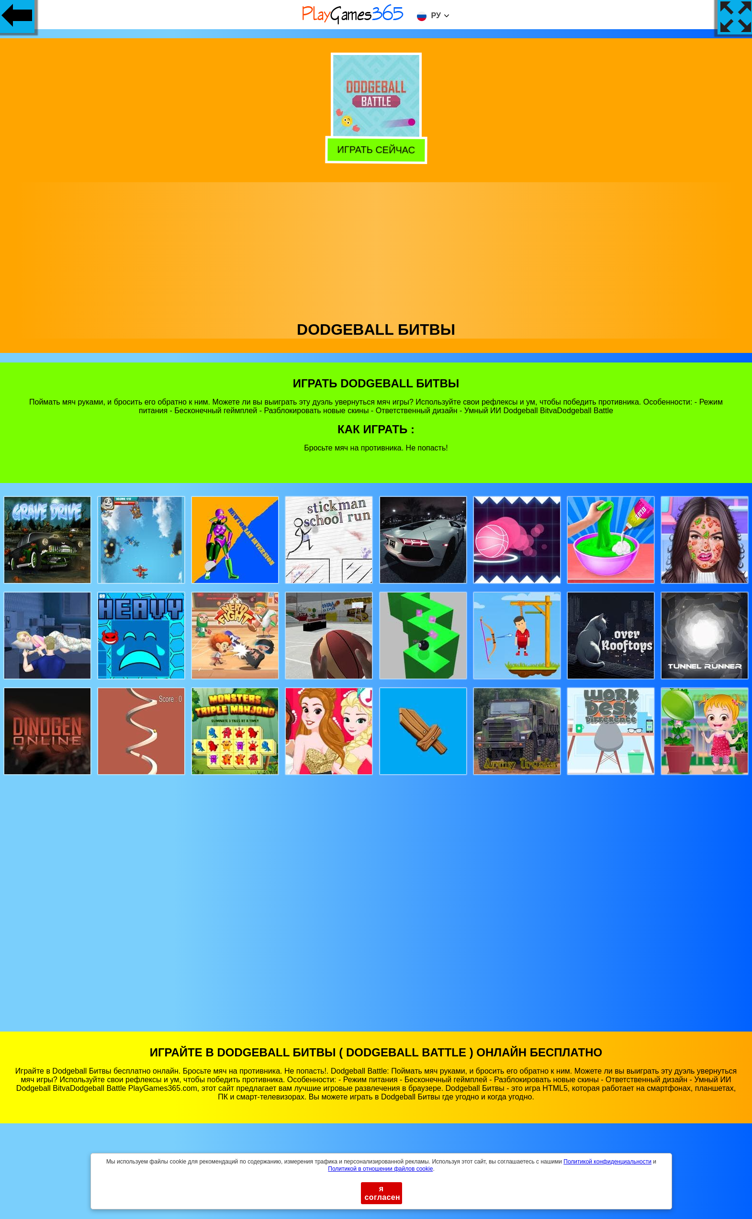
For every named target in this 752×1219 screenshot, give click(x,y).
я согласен (383, 1193)
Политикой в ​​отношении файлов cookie (380, 1168)
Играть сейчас (376, 149)
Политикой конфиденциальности (607, 1161)
